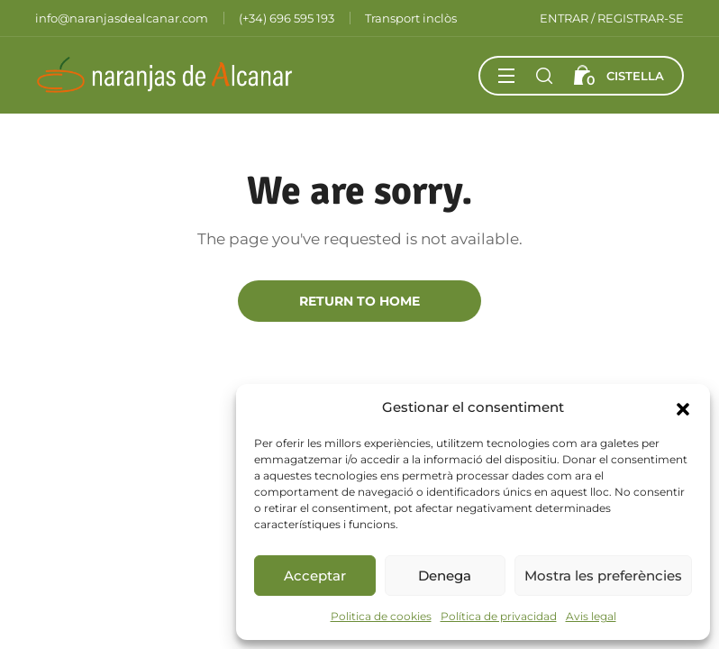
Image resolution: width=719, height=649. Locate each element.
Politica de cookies (381, 616)
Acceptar (315, 575)
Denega (444, 575)
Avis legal (591, 616)
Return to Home (359, 301)
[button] (683, 407)
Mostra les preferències (603, 575)
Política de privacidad (499, 616)
